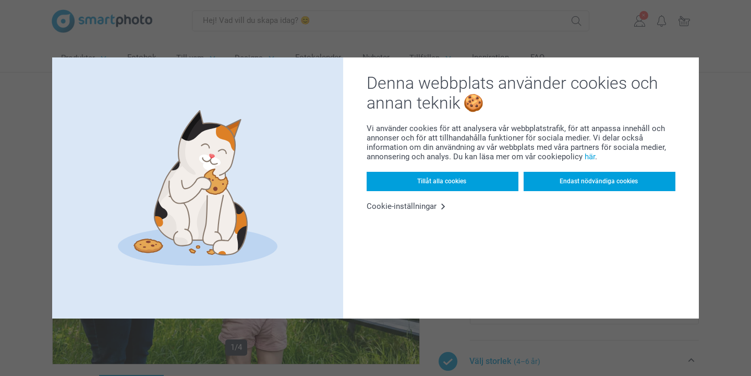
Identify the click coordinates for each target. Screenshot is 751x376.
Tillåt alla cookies (441, 181)
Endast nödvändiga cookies (599, 181)
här (590, 156)
